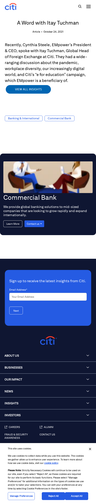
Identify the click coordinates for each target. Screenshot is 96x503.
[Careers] (22, 429)
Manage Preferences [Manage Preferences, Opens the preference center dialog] (21, 496)
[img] (80, 6)
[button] (48, 356)
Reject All (53, 496)
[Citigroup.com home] (48, 340)
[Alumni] (66, 429)
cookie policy (51, 463)
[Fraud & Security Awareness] (22, 438)
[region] (48, 473)
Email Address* (18, 289)
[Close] (90, 449)
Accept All (76, 496)
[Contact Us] (66, 438)
